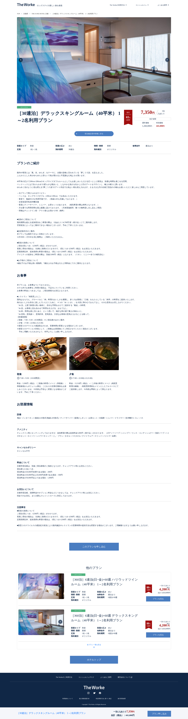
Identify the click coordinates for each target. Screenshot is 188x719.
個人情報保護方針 (84, 697)
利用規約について (67, 697)
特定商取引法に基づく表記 (103, 697)
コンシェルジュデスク (86, 676)
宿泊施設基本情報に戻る (94, 132)
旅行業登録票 (122, 697)
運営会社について (124, 676)
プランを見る (158, 598)
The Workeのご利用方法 (64, 676)
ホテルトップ (94, 658)
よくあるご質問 (105, 676)
